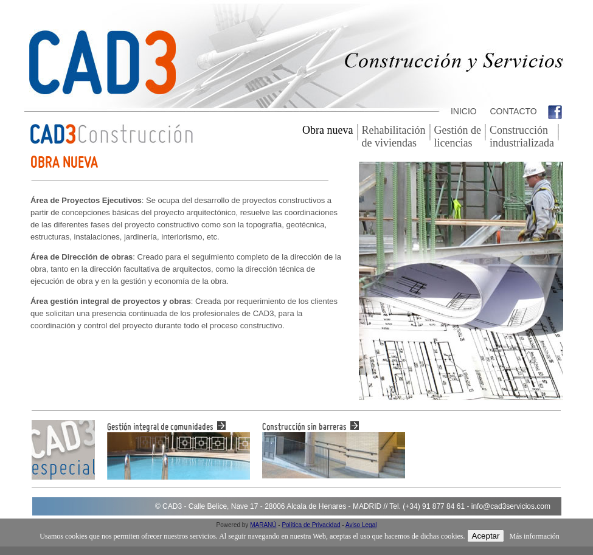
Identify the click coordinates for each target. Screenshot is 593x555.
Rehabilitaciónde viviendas (394, 136)
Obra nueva (327, 130)
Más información (534, 536)
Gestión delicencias (457, 136)
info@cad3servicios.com (510, 506)
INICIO (462, 111)
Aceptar (486, 535)
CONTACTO (512, 111)
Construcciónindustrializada (522, 136)
